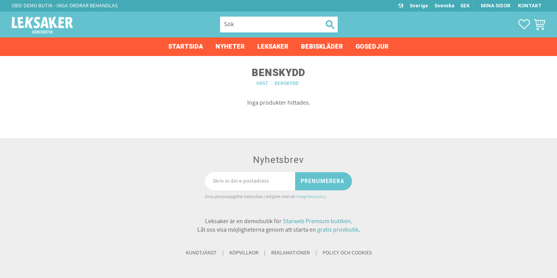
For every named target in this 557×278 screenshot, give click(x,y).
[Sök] (329, 25)
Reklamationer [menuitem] (290, 253)
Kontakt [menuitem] (530, 5)
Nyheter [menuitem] (230, 46)
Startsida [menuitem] (185, 46)
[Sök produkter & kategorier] (270, 25)
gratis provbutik (338, 230)
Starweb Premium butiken (317, 221)
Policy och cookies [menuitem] (347, 253)
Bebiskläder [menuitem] (322, 46)
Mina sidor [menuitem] (495, 5)
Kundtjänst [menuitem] (201, 253)
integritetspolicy (311, 197)
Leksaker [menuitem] (273, 46)
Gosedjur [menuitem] (372, 46)
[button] (524, 24)
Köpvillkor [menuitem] (243, 253)
